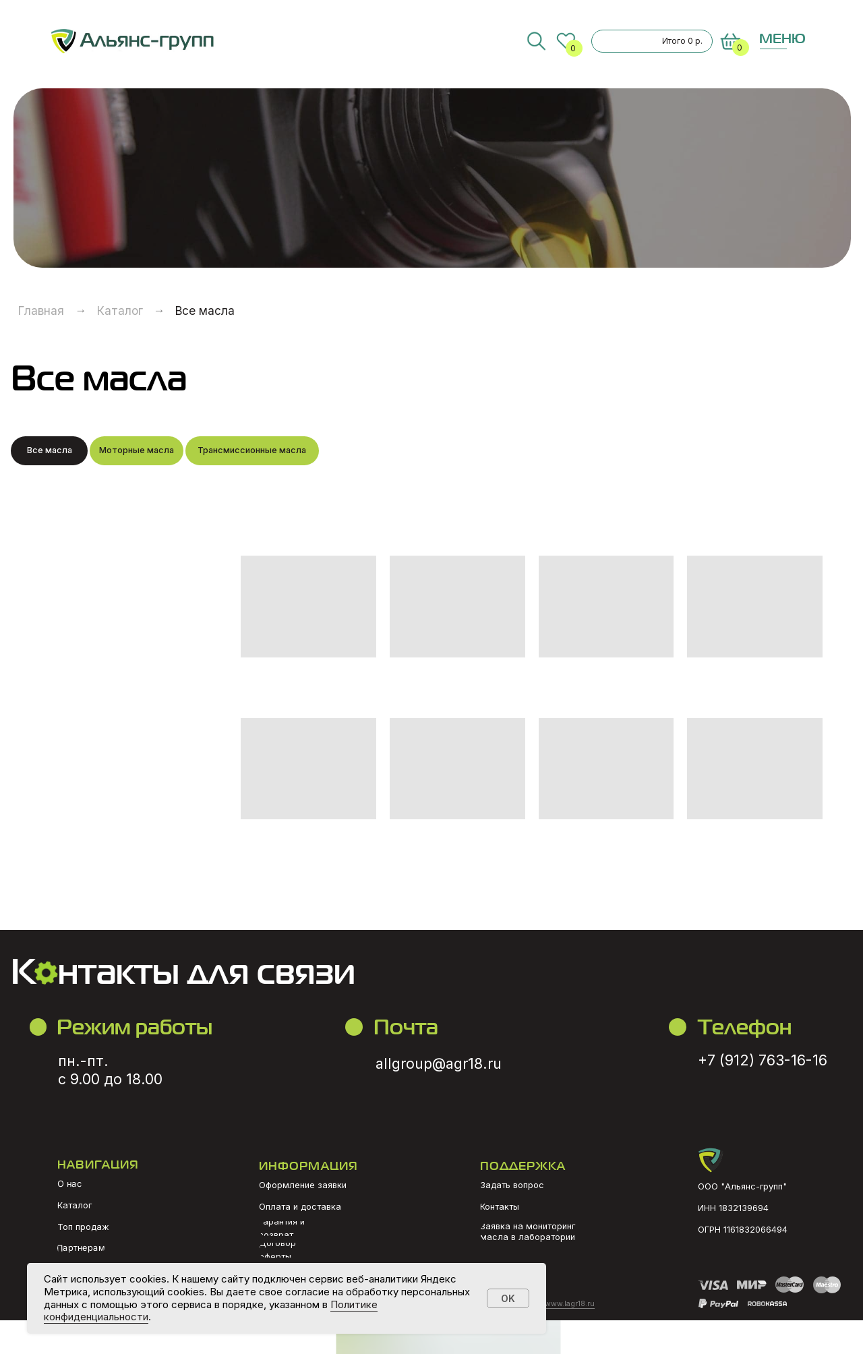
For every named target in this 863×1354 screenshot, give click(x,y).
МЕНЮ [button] (782, 38)
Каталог (120, 310)
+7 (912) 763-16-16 (762, 1060)
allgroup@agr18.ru (439, 1063)
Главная (41, 310)
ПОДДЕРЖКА (523, 1165)
